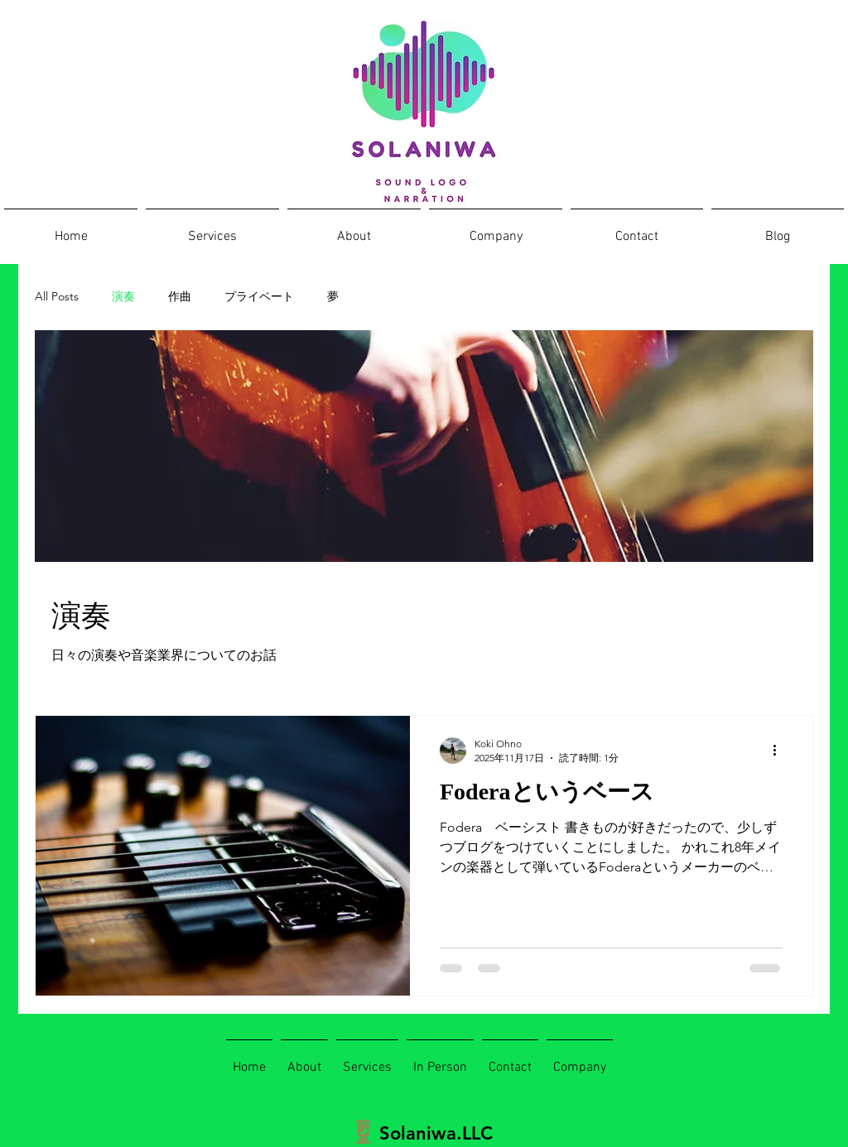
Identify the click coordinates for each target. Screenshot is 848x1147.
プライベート (259, 296)
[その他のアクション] (780, 751)
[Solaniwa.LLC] (432, 1133)
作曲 (179, 296)
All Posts (57, 296)
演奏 (123, 296)
